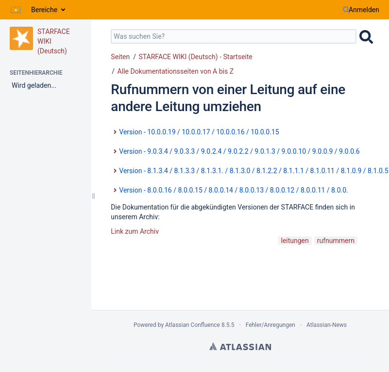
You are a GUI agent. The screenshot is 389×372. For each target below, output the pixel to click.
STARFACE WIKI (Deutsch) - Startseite (195, 57)
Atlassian (240, 346)
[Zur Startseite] (15, 9)
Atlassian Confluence (192, 325)
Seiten (120, 57)
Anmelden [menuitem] (364, 10)
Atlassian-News (326, 325)
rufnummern (336, 240)
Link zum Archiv (135, 231)
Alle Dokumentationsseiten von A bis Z (176, 71)
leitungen (294, 240)
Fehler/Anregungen (270, 325)
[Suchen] (346, 10)
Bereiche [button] (44, 10)
